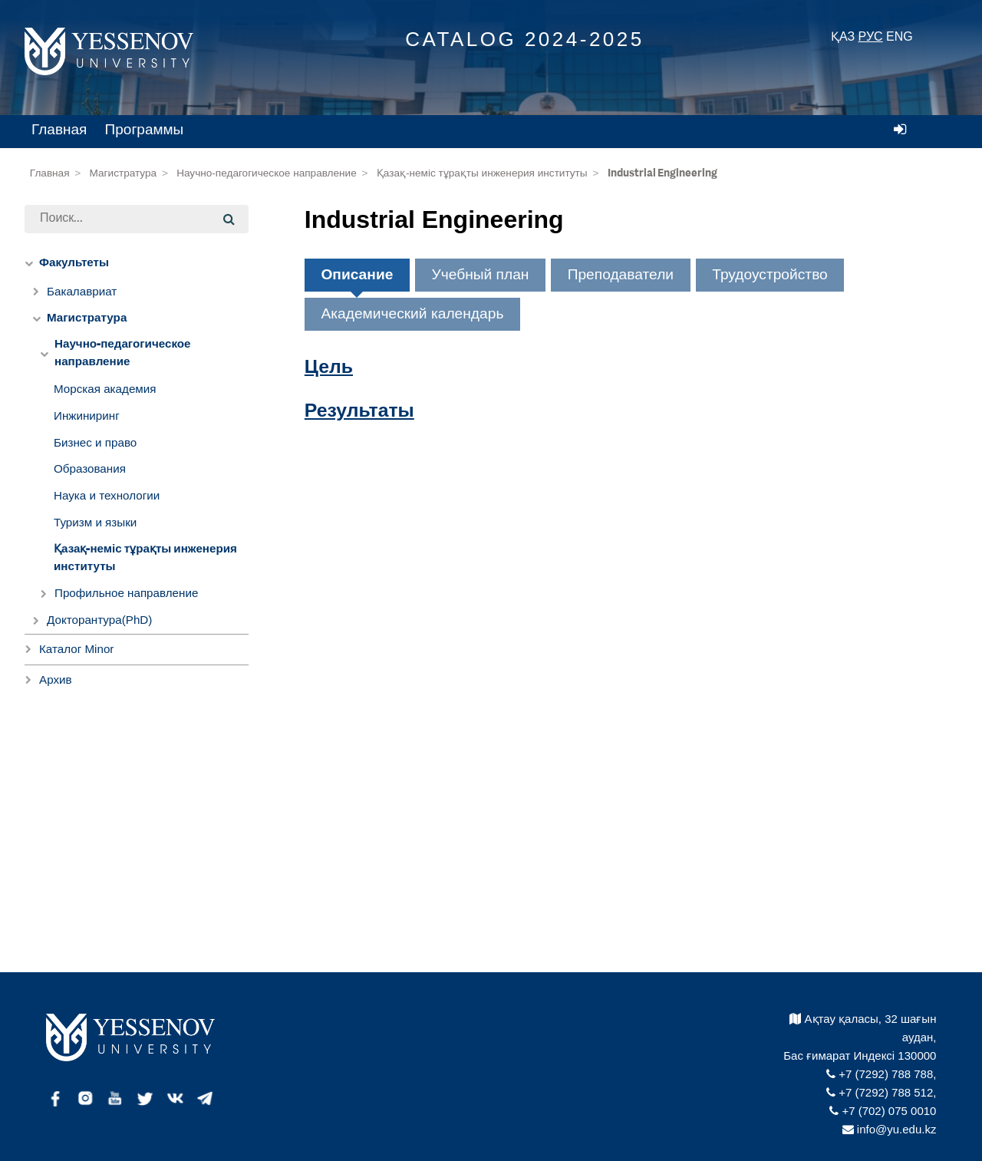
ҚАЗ (843, 36)
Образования (90, 468)
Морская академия (105, 388)
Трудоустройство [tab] (770, 274)
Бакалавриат (82, 291)
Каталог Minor (76, 648)
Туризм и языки (95, 522)
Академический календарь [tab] (412, 313)
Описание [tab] (357, 274)
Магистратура (123, 173)
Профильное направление (126, 592)
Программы (144, 129)
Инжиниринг (87, 415)
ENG (899, 36)
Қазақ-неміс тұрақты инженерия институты (482, 173)
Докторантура (99, 619)
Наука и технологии (107, 495)
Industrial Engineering (662, 173)
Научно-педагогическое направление (266, 173)
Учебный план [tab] (480, 274)
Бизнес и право (95, 442)
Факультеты (74, 263)
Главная (59, 129)
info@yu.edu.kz (889, 1129)
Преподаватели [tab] (621, 274)
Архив (55, 679)
